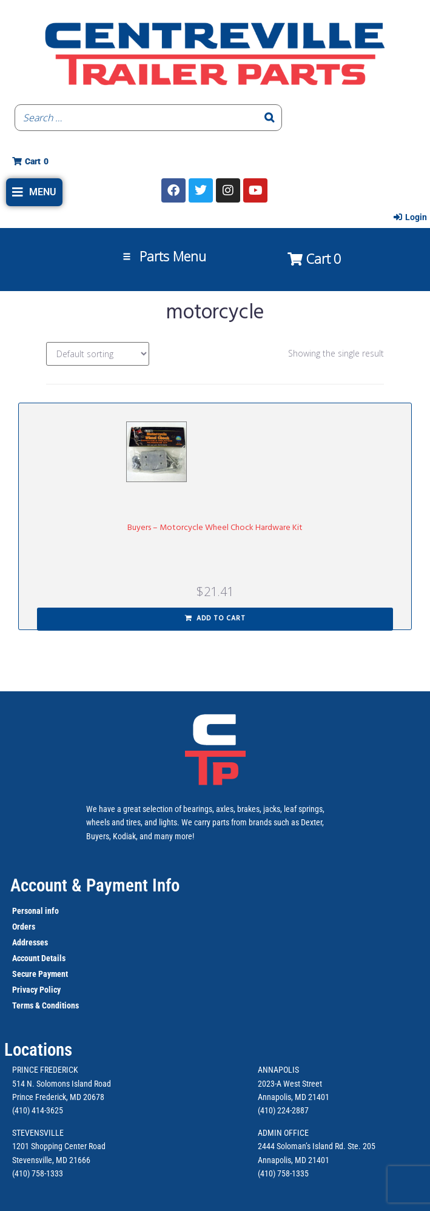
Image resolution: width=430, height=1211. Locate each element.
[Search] (269, 117)
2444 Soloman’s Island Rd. (302, 1146)
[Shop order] (97, 354)
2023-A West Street (290, 1084)
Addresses (30, 942)
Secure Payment (40, 974)
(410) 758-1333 (37, 1173)
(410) (266, 1173)
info (51, 911)
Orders (23, 926)
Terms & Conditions (45, 1005)
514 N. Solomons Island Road (61, 1084)
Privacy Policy (36, 990)
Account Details (39, 958)
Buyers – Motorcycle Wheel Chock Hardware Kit (215, 528)
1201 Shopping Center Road (59, 1146)
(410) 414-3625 (37, 1110)
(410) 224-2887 (283, 1110)
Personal (27, 911)
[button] (34, 192)
